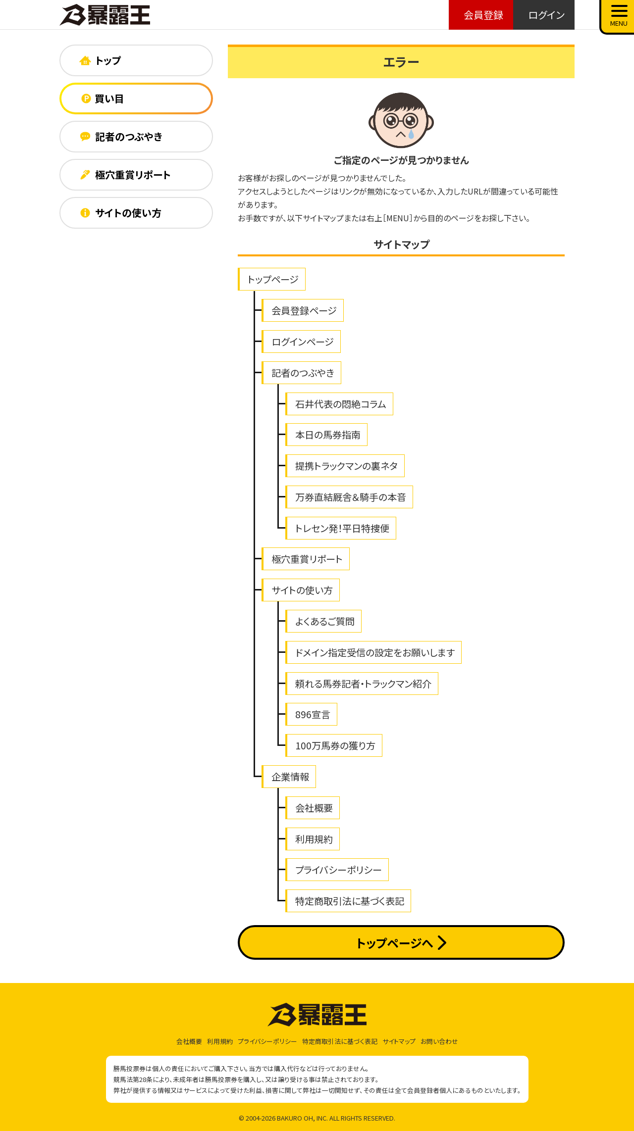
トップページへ (401, 942)
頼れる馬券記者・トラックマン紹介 (363, 683)
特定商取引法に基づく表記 (349, 901)
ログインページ (302, 341)
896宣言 (312, 714)
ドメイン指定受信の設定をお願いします (375, 652)
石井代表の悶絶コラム (340, 404)
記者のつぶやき (302, 373)
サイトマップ (399, 1041)
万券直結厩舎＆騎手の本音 (350, 497)
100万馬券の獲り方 (335, 745)
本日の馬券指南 (328, 435)
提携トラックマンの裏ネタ (346, 466)
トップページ (273, 279)
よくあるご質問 (325, 621)
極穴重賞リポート (307, 559)
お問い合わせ (439, 1041)
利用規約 (314, 839)
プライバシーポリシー (338, 870)
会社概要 (314, 808)
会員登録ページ (304, 310)
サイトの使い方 (302, 590)
